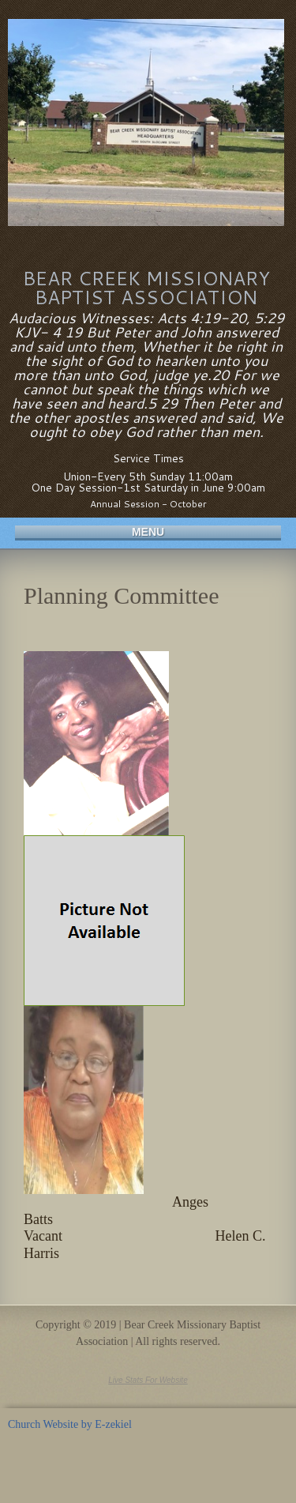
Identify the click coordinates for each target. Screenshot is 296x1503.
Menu (148, 531)
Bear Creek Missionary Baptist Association (146, 288)
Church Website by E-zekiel (70, 1424)
